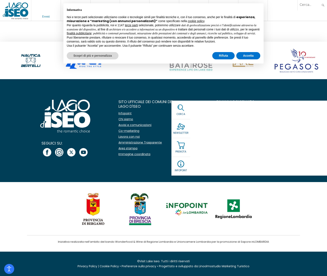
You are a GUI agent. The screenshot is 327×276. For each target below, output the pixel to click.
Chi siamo (125, 119)
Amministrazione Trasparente (140, 142)
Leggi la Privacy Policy (233, 144)
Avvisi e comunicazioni (134, 125)
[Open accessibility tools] (9, 269)
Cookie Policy (109, 266)
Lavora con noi (129, 137)
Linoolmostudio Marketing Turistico (224, 266)
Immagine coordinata (134, 154)
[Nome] (260, 113)
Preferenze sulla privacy (139, 266)
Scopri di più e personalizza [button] (92, 55)
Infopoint (125, 113)
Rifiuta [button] (223, 55)
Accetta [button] (248, 55)
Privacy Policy (87, 266)
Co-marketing (128, 131)
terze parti (131, 25)
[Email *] (260, 123)
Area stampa (127, 148)
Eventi (46, 16)
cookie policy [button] (196, 21)
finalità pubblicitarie (79, 33)
